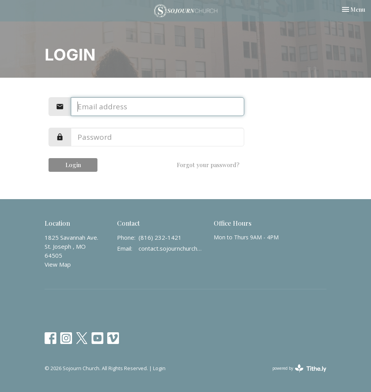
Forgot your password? (208, 165)
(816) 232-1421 (160, 237)
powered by (299, 368)
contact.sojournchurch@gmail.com (172, 248)
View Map (58, 264)
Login (73, 165)
